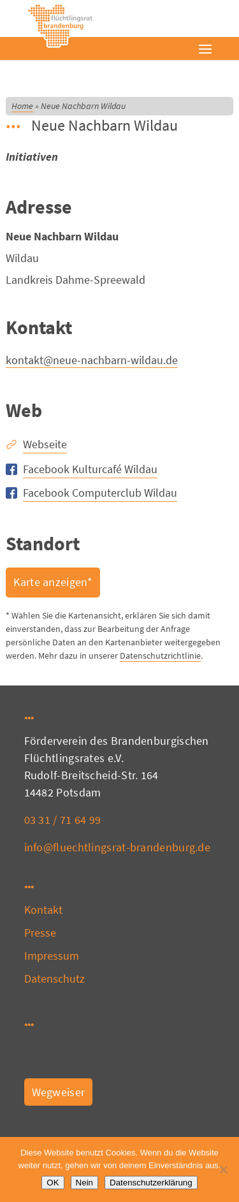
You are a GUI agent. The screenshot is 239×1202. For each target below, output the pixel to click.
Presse (40, 932)
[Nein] (223, 1169)
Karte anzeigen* (52, 582)
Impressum (52, 955)
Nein (84, 1182)
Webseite (45, 444)
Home (22, 106)
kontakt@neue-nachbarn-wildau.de (92, 360)
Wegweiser (58, 1092)
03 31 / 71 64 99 (62, 819)
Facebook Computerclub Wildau (100, 492)
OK (53, 1182)
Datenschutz (54, 978)
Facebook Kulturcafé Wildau (90, 469)
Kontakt (43, 909)
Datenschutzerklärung (151, 1182)
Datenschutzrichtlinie (160, 655)
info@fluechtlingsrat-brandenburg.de (117, 847)
